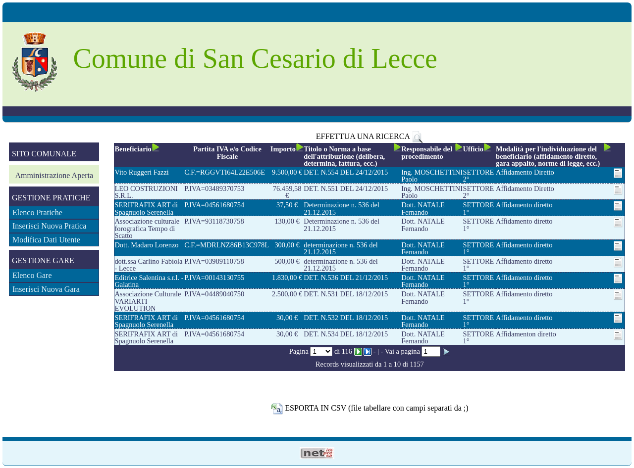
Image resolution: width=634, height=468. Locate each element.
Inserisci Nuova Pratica (49, 226)
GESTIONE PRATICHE (51, 197)
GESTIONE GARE (43, 260)
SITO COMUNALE (44, 153)
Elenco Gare (32, 275)
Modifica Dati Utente (46, 239)
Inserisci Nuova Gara (46, 289)
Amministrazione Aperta (54, 175)
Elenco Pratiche (37, 212)
